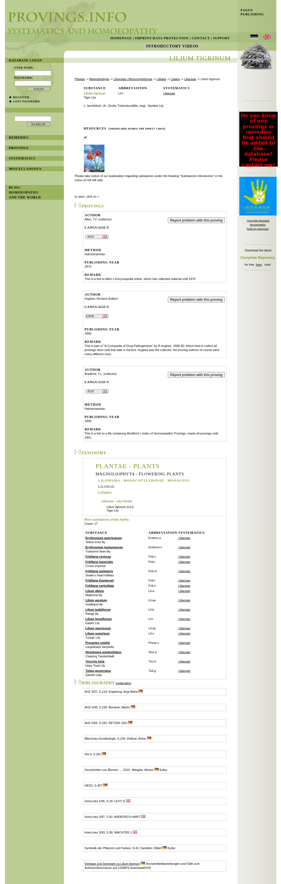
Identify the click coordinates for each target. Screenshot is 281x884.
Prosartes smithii (98, 642)
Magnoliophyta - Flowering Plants (140, 474)
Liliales (175, 79)
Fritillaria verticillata (100, 585)
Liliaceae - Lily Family (116, 501)
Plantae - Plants (128, 466)
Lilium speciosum (98, 628)
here (259, 264)
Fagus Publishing (250, 12)
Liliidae (161, 79)
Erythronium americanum (104, 538)
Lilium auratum (96, 600)
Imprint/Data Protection (162, 38)
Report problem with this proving (196, 220)
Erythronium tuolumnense (104, 547)
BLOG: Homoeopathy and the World (25, 192)
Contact (201, 38)
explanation (123, 683)
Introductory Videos (172, 46)
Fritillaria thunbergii (100, 580)
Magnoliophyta (99, 79)
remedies (19, 137)
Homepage (121, 38)
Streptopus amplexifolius (103, 652)
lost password (26, 101)
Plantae (80, 79)
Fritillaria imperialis (99, 561)
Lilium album (95, 591)
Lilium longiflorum (99, 619)
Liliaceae (190, 79)
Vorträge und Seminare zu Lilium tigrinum (112, 863)
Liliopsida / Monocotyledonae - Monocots (143, 480)
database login (25, 60)
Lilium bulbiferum (98, 609)
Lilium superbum (98, 633)
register (21, 97)
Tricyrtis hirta (95, 661)
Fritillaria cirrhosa (98, 556)
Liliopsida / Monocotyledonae (132, 79)
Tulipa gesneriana (98, 670)
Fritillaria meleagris (99, 571)
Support (221, 38)
